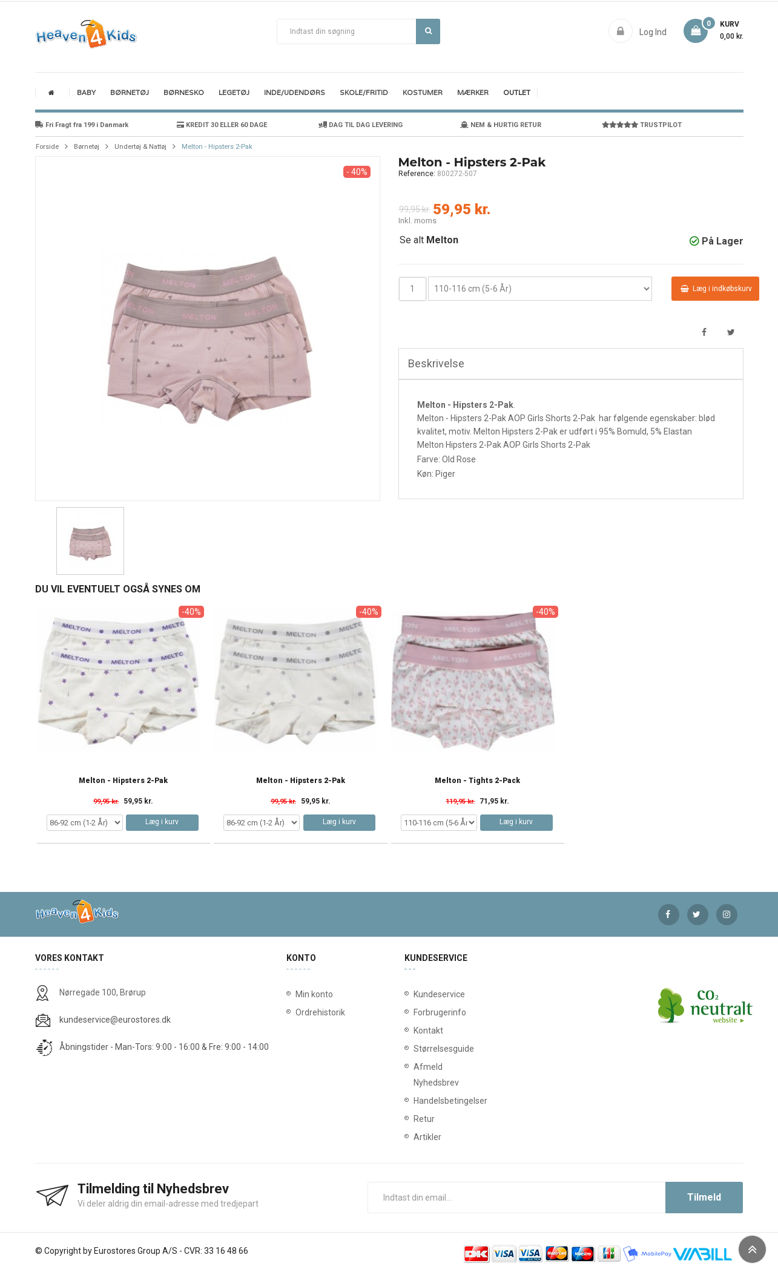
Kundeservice (416, 994)
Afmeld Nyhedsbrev (416, 1074)
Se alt (429, 240)
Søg (428, 31)
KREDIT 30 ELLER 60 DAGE (222, 125)
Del (704, 332)
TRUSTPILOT (642, 125)
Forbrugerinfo (416, 1012)
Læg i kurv (162, 822)
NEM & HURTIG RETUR (500, 125)
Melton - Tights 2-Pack (477, 781)
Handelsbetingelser (416, 1101)
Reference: (416, 173)
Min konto (314, 994)
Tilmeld (704, 1197)
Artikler (416, 1137)
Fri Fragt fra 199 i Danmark (81, 125)
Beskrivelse (436, 363)
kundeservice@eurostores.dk (115, 1019)
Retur (416, 1119)
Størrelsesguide (416, 1049)
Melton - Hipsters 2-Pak (123, 781)
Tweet (731, 332)
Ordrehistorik (316, 1012)
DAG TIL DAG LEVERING (360, 125)
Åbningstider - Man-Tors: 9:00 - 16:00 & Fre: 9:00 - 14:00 (164, 1047)
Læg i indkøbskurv (716, 288)
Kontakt (416, 1030)
